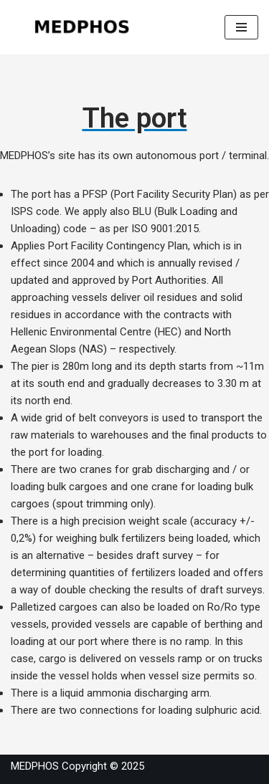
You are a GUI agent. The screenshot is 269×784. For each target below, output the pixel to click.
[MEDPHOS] (82, 27)
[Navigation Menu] (241, 27)
